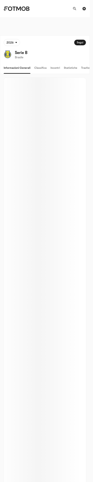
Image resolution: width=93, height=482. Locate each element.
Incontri (55, 67)
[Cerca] (75, 9)
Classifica (40, 67)
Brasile (19, 57)
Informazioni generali (17, 67)
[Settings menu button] (84, 9)
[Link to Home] (19, 9)
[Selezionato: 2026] (12, 42)
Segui (80, 42)
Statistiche (70, 67)
